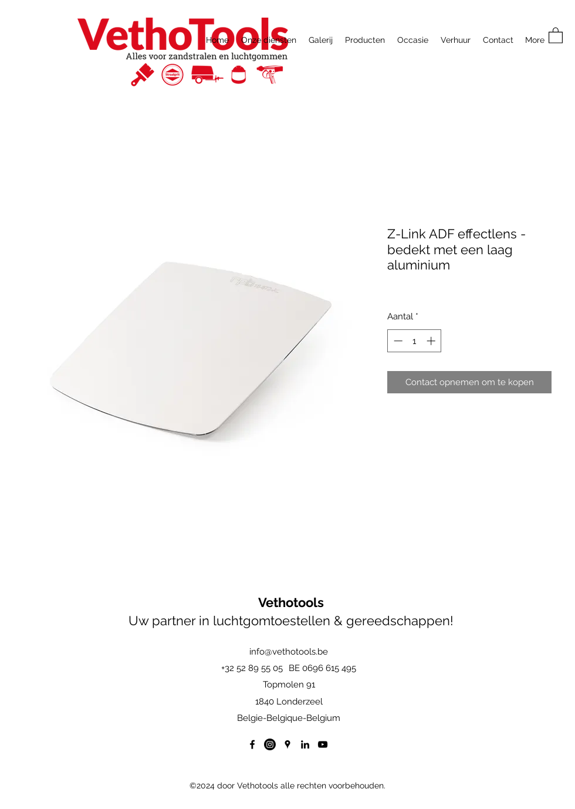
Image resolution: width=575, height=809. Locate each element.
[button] (556, 34)
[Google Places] (287, 744)
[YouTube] (323, 744)
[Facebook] (252, 744)
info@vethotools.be (288, 651)
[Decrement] (397, 341)
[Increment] (432, 341)
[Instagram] (270, 744)
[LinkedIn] (305, 744)
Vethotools (291, 602)
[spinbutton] (414, 341)
